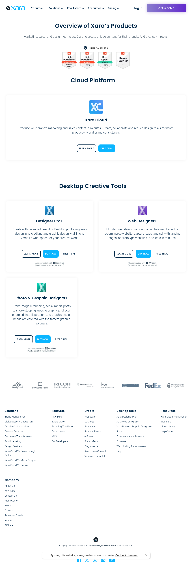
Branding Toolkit (61, 426)
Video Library (168, 426)
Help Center (167, 431)
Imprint (8, 520)
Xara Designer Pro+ (126, 416)
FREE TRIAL (106, 148)
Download (121, 441)
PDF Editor (57, 416)
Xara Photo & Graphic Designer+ (133, 426)
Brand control (59, 431)
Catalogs (89, 421)
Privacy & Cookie (14, 515)
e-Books (88, 436)
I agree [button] (146, 555)
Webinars (166, 421)
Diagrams (89, 446)
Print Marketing (13, 441)
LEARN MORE (86, 148)
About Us (10, 485)
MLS (54, 436)
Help (118, 451)
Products (36, 8)
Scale (119, 431)
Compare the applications (130, 436)
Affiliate (9, 525)
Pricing (112, 8)
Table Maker (58, 421)
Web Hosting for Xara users (131, 446)
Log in (138, 8)
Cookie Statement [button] (126, 555)
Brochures (89, 426)
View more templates (95, 456)
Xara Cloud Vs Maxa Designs (20, 460)
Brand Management (15, 416)
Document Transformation (19, 436)
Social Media (91, 441)
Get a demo (166, 8)
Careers (9, 510)
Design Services (13, 446)
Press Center (11, 500)
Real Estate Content (95, 451)
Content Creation (14, 431)
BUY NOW (50, 253)
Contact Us (11, 495)
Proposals (89, 416)
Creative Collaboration (17, 426)
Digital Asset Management (19, 421)
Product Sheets (92, 431)
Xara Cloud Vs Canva (16, 465)
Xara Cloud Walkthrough (174, 416)
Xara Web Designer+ (127, 421)
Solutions (54, 8)
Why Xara (10, 490)
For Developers (60, 441)
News (8, 505)
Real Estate (74, 8)
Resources (94, 8)
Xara (15, 8)
